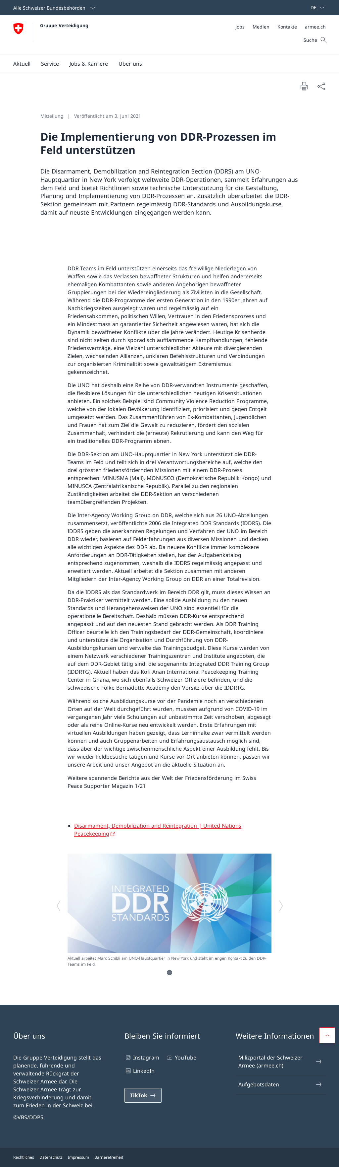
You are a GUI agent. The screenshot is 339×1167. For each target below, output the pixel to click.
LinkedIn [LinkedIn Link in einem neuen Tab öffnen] (139, 1070)
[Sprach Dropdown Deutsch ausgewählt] (315, 7)
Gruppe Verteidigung (64, 25)
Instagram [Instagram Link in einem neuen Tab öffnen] (141, 1057)
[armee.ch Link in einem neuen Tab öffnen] (315, 26)
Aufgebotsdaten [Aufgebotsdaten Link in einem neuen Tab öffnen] (280, 1084)
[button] (22, 63)
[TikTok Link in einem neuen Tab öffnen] (143, 1095)
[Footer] (169, 1157)
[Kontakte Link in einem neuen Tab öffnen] (287, 26)
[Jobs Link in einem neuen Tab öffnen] (240, 26)
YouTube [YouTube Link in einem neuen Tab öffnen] (181, 1057)
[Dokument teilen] (321, 86)
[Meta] (280, 26)
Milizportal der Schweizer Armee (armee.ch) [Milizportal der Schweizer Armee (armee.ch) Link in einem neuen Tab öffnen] (280, 1061)
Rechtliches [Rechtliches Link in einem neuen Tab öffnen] (23, 1157)
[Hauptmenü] (164, 63)
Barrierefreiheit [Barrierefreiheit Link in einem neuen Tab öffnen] (108, 1157)
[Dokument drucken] (304, 86)
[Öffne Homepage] (50, 34)
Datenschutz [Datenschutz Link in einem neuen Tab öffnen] (51, 1157)
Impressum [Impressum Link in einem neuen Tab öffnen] (78, 1157)
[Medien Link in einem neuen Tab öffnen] (261, 26)
